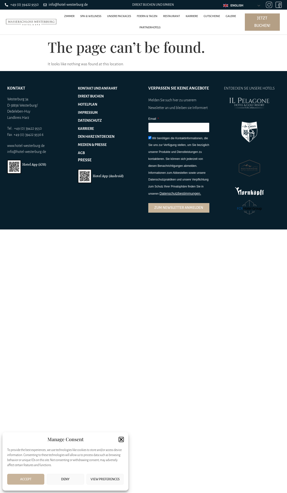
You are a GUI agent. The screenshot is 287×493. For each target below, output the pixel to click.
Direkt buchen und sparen (153, 4)
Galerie (231, 16)
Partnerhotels (150, 27)
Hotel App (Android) (108, 176)
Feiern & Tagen (147, 16)
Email (152, 118)
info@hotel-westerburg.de (26, 152)
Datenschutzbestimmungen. (180, 193)
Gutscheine (212, 16)
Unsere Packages (119, 16)
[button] (121, 439)
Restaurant (171, 16)
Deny (65, 479)
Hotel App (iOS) (34, 164)
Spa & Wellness (90, 16)
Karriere (192, 16)
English (233, 5)
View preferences (105, 479)
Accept (25, 479)
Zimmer (69, 16)
